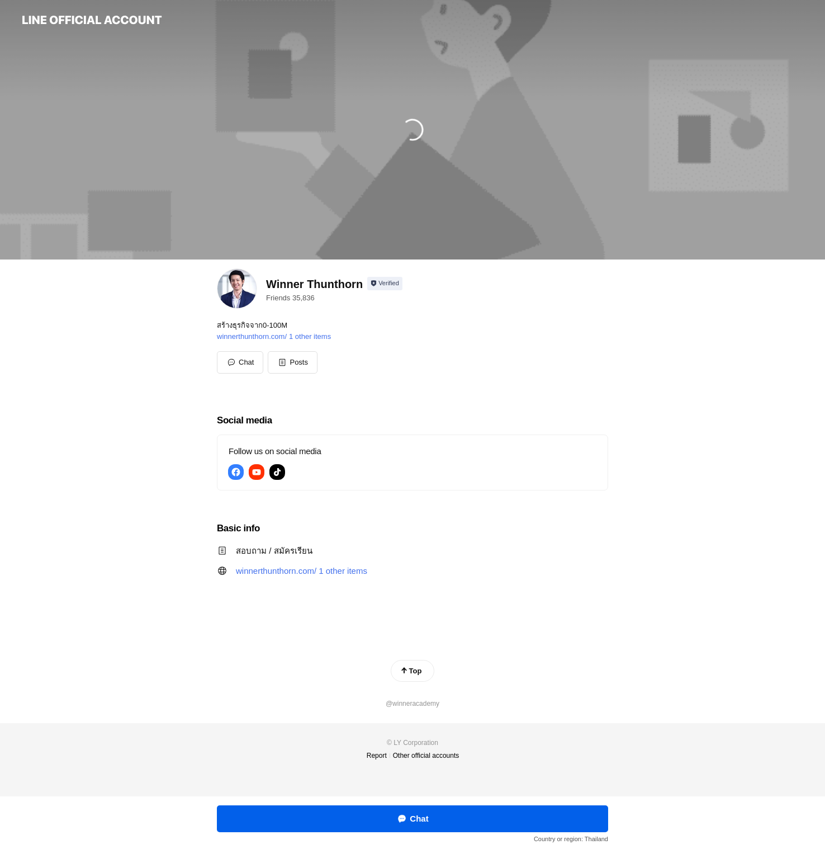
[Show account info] (384, 283)
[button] (292, 362)
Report (377, 756)
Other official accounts (426, 756)
